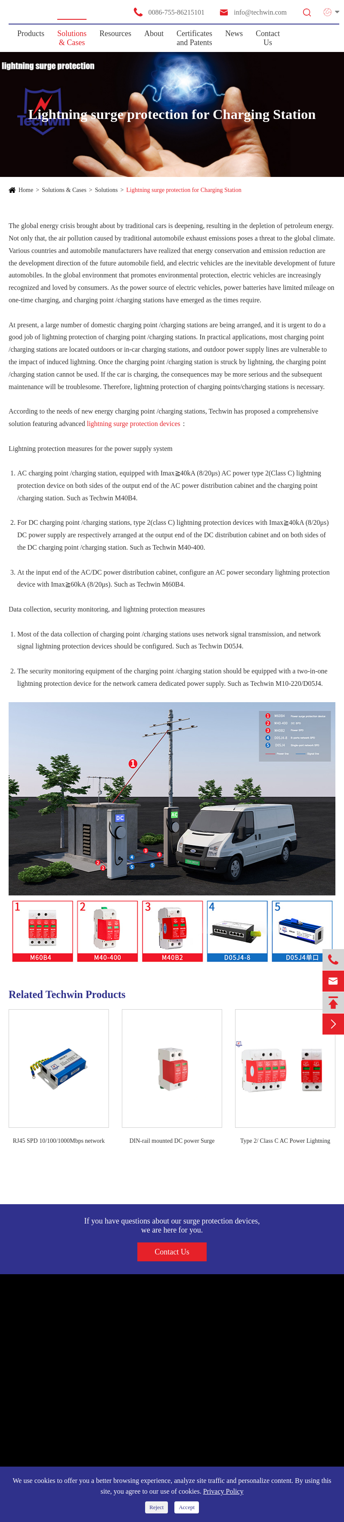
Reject (156, 1507)
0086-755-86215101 (169, 12)
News (234, 33)
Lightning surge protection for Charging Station (183, 190)
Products (30, 33)
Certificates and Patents (194, 38)
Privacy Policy (223, 1491)
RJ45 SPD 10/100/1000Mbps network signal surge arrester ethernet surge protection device (59, 1141)
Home (26, 190)
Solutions (106, 190)
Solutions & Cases (72, 38)
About (154, 33)
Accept (187, 1507)
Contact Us (268, 38)
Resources (115, 33)
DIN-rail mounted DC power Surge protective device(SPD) (171, 1141)
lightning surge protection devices (133, 423)
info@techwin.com (253, 12)
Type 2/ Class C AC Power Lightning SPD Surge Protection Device (285, 1141)
